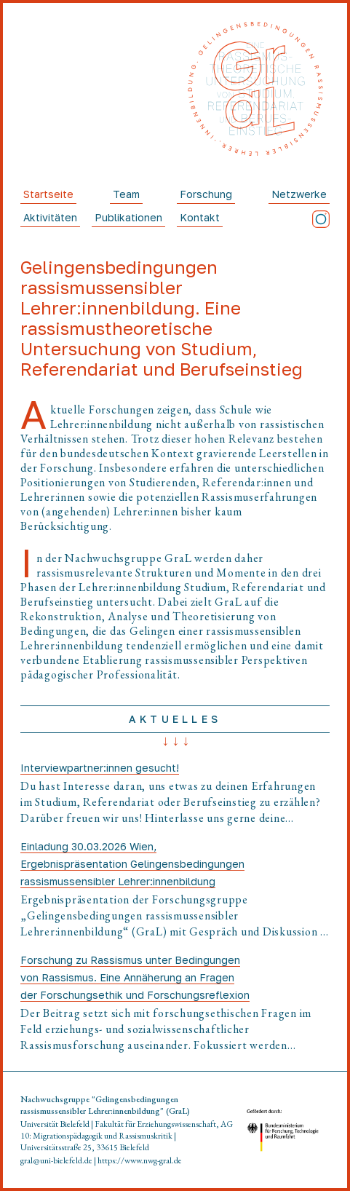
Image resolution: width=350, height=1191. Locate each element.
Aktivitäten (50, 217)
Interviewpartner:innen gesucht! (99, 767)
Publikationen (128, 217)
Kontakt (200, 217)
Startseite (48, 194)
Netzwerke (299, 194)
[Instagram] (321, 219)
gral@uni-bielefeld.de (56, 1160)
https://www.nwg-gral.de (140, 1160)
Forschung (206, 194)
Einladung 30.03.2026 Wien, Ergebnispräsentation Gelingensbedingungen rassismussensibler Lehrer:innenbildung (132, 863)
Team (126, 194)
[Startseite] (255, 89)
